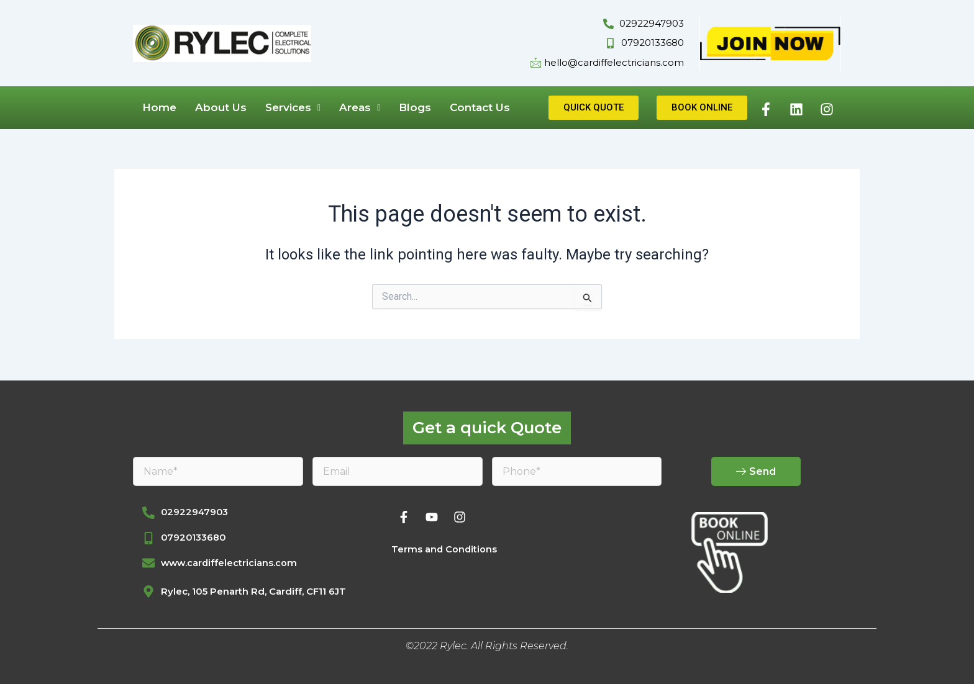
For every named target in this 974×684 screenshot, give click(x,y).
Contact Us (480, 107)
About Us (221, 107)
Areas (359, 107)
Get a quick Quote (487, 426)
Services (293, 107)
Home (159, 107)
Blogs (415, 107)
